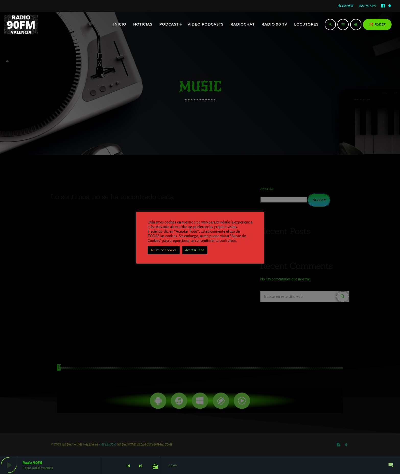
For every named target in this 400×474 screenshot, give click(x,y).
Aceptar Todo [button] (194, 250)
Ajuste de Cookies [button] (164, 250)
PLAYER (377, 24)
